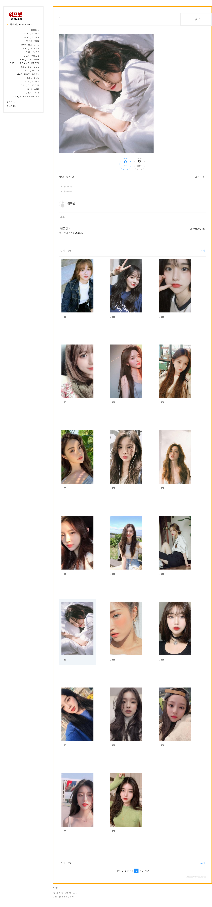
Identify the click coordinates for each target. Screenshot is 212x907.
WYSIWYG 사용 (197, 228)
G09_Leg (33, 78)
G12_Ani (33, 89)
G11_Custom (30, 85)
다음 (147, 870)
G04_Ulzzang (29, 60)
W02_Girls (31, 37)
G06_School (30, 67)
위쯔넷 (71, 203)
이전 (118, 870)
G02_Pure (32, 52)
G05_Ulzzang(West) (24, 63)
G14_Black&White (26, 96)
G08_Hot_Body (28, 74)
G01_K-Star (30, 48)
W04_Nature (30, 45)
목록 (62, 217)
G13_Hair (32, 93)
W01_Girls (31, 34)
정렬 (69, 250)
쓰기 (202, 250)
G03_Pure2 (31, 56)
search (12, 106)
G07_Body (32, 71)
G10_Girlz (31, 82)
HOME (35, 30)
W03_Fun (32, 41)
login (11, 102)
